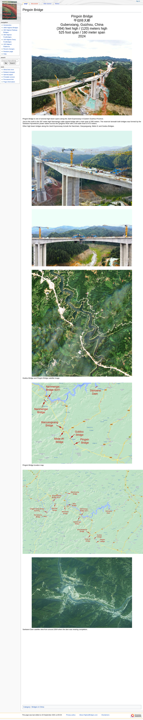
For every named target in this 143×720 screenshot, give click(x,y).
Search (3, 57)
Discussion (34, 3)
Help (5, 54)
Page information (9, 82)
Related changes (9, 72)
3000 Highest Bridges (10, 27)
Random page (8, 51)
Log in (138, 1)
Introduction (7, 25)
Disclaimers (105, 715)
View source (47, 3)
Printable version (9, 77)
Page (26, 3)
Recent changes (8, 49)
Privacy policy (70, 715)
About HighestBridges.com (88, 715)
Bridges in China (38, 707)
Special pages (8, 74)
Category (26, 707)
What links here (8, 69)
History (57, 3)
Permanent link (8, 79)
